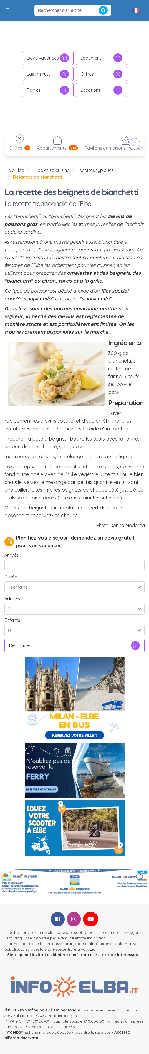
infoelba (12, 1032)
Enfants (12, 620)
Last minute (48, 74)
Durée (10, 577)
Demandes (74, 645)
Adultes (12, 598)
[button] (8, 10)
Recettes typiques (95, 170)
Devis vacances (48, 57)
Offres (101, 74)
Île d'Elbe (15, 170)
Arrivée (11, 555)
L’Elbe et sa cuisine (50, 170)
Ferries (48, 90)
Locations (101, 90)
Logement (101, 57)
